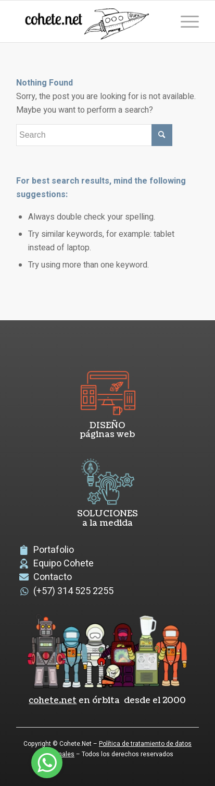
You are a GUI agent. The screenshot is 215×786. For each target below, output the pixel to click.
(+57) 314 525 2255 (73, 591)
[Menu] (184, 21)
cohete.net (53, 700)
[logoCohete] (89, 21)
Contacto (52, 577)
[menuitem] (184, 21)
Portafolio (53, 550)
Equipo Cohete (63, 564)
